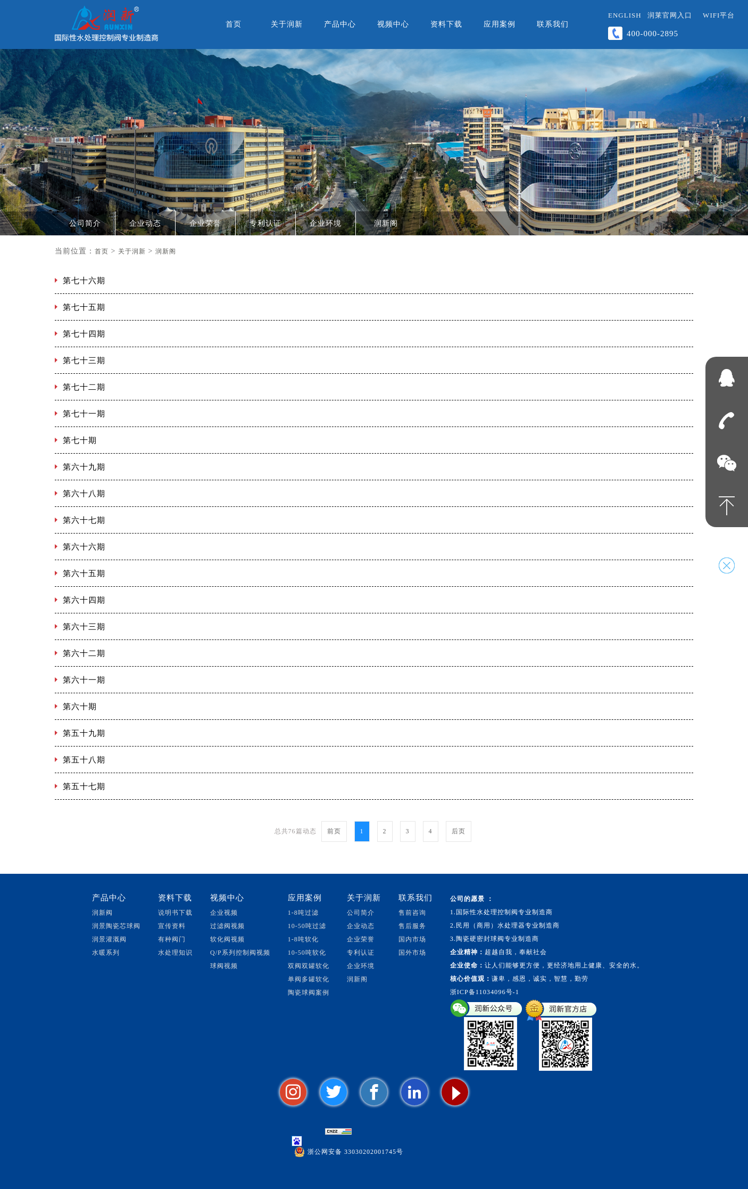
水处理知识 (175, 952)
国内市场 (412, 939)
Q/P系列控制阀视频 (240, 952)
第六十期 (80, 706)
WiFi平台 (719, 15)
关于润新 (287, 24)
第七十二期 (84, 387)
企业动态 (145, 223)
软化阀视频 (227, 939)
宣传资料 (172, 926)
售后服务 (412, 926)
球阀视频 (224, 966)
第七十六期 (84, 280)
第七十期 (80, 440)
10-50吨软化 (307, 952)
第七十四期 (84, 334)
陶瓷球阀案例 (308, 992)
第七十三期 (84, 360)
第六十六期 (84, 547)
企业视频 (224, 912)
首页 (234, 24)
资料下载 (446, 24)
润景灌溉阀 (109, 939)
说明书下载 (175, 912)
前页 (334, 831)
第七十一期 (84, 413)
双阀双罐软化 (308, 966)
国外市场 (412, 952)
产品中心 (340, 24)
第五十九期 (84, 733)
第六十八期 (84, 493)
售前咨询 (412, 912)
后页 (459, 831)
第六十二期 (84, 653)
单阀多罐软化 (308, 979)
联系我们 (553, 24)
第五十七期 (84, 786)
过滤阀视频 (227, 926)
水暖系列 (106, 952)
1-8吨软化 (303, 939)
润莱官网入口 (669, 15)
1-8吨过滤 (303, 912)
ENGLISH (625, 15)
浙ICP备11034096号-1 (484, 992)
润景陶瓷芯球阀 (116, 926)
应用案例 (500, 24)
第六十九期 (84, 467)
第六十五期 (84, 573)
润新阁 (386, 223)
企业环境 (326, 223)
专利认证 (265, 223)
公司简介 (85, 223)
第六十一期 (84, 680)
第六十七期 (84, 520)
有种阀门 (172, 939)
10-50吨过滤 (307, 926)
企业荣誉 (205, 223)
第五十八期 (84, 760)
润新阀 (102, 912)
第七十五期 (84, 307)
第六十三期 (84, 626)
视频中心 (393, 24)
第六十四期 (84, 600)
